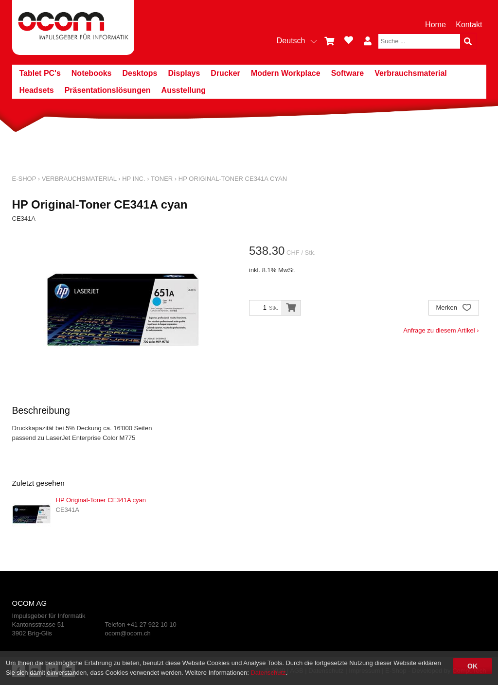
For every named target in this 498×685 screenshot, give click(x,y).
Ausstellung (183, 90)
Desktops (139, 73)
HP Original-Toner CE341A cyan (232, 178)
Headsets (36, 90)
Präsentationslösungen (108, 90)
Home (435, 24)
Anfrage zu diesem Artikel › (441, 330)
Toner (162, 178)
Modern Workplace (285, 73)
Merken (453, 308)
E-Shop (24, 178)
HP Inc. (133, 178)
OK (472, 666)
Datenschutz (267, 672)
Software (347, 73)
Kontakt (469, 24)
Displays (184, 73)
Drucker (225, 73)
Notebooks (91, 73)
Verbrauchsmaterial (410, 73)
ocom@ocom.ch (128, 633)
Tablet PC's (40, 73)
